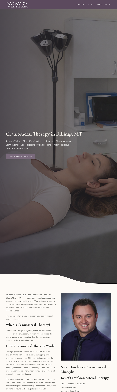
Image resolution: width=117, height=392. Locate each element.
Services (81, 5)
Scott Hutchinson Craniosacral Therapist (83, 369)
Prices (91, 4)
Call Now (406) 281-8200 (20, 157)
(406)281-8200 (104, 4)
